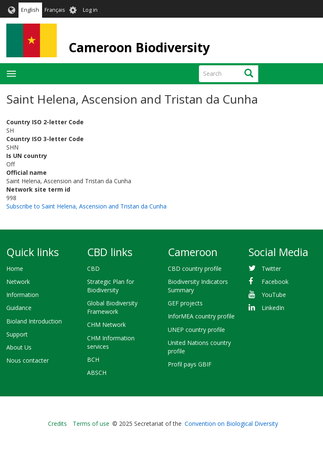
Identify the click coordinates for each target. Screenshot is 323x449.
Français (55, 9)
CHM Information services (111, 342)
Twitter (271, 269)
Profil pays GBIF (190, 364)
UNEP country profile (196, 330)
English (30, 9)
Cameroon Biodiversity (139, 47)
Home (14, 269)
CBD (93, 269)
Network (18, 282)
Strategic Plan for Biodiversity (110, 286)
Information (22, 295)
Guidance (19, 308)
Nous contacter (27, 360)
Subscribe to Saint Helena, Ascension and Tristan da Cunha (86, 206)
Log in (90, 9)
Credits (57, 424)
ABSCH (96, 373)
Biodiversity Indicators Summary (198, 286)
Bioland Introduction (34, 321)
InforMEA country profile (201, 316)
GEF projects (185, 303)
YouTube (274, 295)
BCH (93, 359)
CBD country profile (195, 269)
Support (17, 334)
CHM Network (106, 325)
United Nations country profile (199, 347)
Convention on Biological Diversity (231, 424)
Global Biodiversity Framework (112, 307)
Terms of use (91, 424)
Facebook (275, 282)
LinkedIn (273, 308)
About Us (19, 347)
